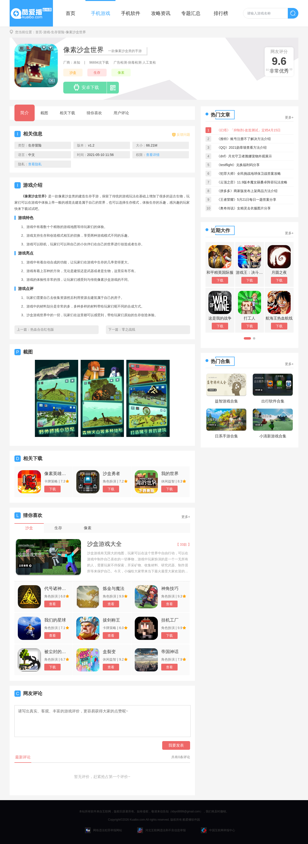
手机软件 (130, 13)
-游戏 (46, 32)
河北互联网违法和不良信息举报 (161, 830)
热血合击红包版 (42, 329)
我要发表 (176, 745)
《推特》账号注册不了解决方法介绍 (244, 139)
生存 (97, 72)
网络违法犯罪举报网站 (103, 830)
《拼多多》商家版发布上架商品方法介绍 (247, 191)
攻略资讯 (160, 13)
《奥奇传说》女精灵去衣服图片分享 (244, 208)
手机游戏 (100, 13)
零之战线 (128, 329)
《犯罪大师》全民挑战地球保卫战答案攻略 (249, 173)
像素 (121, 72)
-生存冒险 (57, 32)
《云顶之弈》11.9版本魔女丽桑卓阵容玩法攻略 (252, 182)
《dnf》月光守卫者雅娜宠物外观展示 (244, 156)
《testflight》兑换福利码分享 (238, 165)
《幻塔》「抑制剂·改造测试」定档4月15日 (249, 130)
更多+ (185, 517)
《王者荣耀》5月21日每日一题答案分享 (246, 199)
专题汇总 (190, 13)
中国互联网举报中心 (218, 830)
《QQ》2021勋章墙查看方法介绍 (242, 147)
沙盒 (73, 72)
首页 (70, 13)
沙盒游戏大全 (104, 544)
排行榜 (221, 13)
